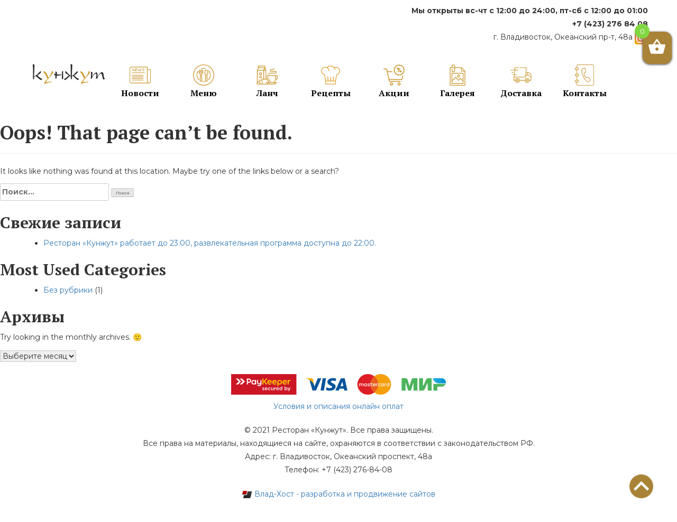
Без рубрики (68, 290)
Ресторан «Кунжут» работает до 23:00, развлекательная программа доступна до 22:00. (209, 243)
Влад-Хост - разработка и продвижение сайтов (338, 494)
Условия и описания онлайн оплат (338, 406)
